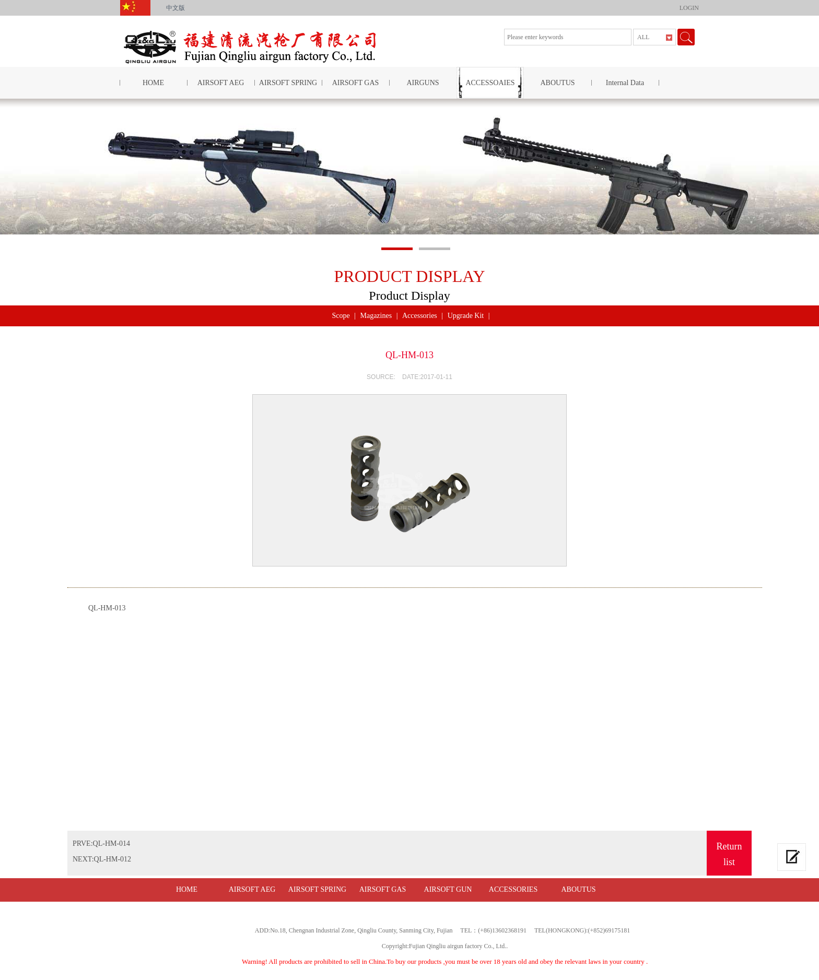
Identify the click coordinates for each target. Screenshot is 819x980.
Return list (729, 854)
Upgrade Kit (466, 316)
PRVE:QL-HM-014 (101, 843)
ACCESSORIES (513, 889)
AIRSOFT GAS (355, 83)
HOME (153, 83)
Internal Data (625, 83)
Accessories (419, 316)
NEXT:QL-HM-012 (102, 859)
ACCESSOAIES (489, 83)
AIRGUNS (422, 83)
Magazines (376, 316)
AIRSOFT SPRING (288, 83)
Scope (340, 316)
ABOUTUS (557, 83)
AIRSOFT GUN (448, 889)
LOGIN (689, 7)
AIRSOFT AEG (220, 83)
